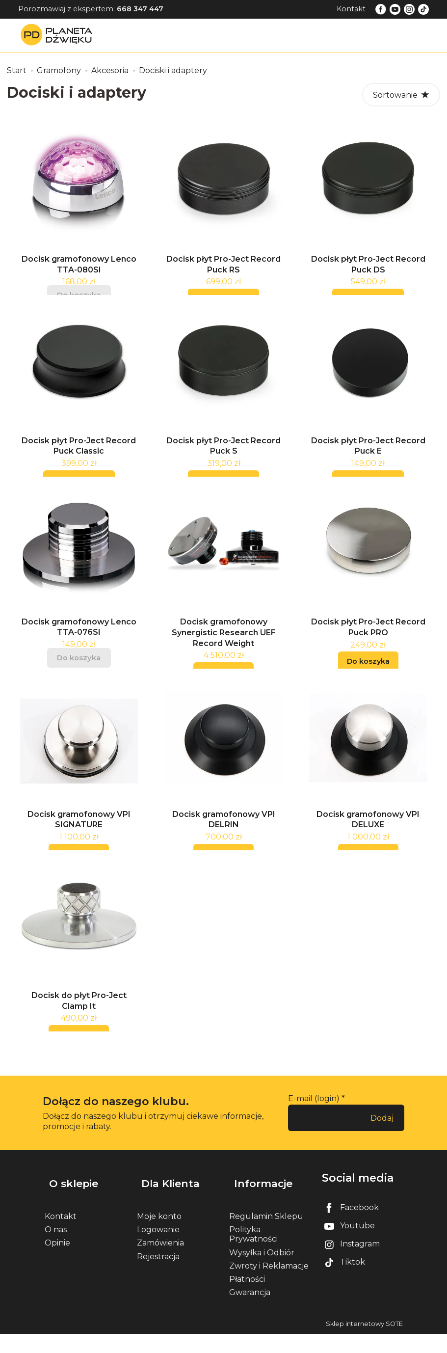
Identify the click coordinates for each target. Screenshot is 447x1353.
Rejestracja (158, 1275)
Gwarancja (249, 1311)
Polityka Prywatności (253, 1253)
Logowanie (158, 1248)
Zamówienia (160, 1262)
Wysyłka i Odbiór (261, 1271)
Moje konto (159, 1235)
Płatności (247, 1297)
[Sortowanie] (401, 95)
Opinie (57, 1262)
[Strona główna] (59, 35)
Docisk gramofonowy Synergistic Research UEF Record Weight (224, 650)
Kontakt (351, 8)
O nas (56, 1248)
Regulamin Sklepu (266, 1235)
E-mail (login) (314, 1128)
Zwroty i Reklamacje (269, 1284)
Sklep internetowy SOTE (364, 1343)
